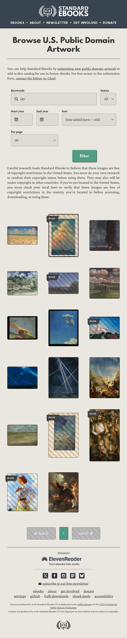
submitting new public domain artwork (86, 69)
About (35, 23)
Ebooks (17, 23)
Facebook (54, 575)
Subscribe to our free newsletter (65, 583)
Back (43, 533)
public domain (84, 604)
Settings (20, 596)
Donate (110, 23)
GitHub (35, 596)
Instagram (63, 575)
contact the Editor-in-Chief (35, 78)
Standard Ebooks (63, 11)
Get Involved (85, 23)
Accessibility (103, 596)
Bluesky (82, 575)
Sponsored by (63, 553)
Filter (84, 156)
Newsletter (57, 23)
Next (83, 533)
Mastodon (72, 575)
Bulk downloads (56, 596)
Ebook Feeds (81, 596)
